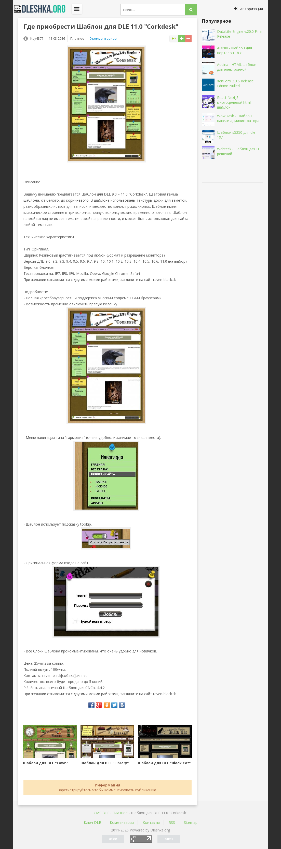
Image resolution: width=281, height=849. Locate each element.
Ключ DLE (92, 822)
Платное (120, 812)
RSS (172, 822)
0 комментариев (103, 38)
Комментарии (122, 822)
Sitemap (190, 822)
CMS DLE (101, 812)
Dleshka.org (42, 9)
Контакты (151, 822)
